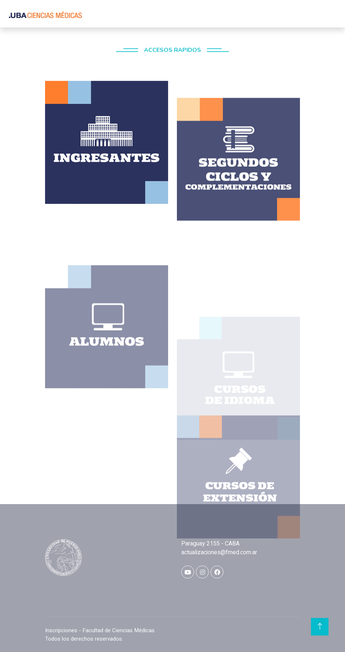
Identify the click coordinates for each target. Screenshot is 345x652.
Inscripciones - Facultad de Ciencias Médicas (100, 630)
